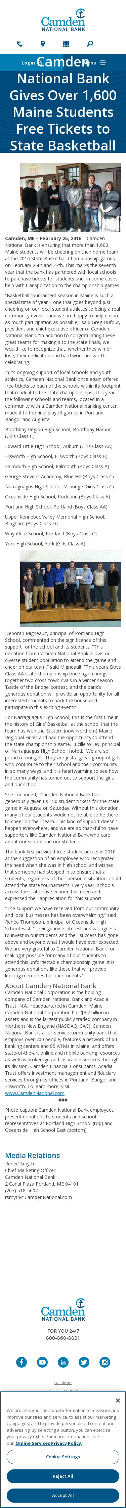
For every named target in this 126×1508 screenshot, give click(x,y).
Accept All (63, 1495)
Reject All (63, 1476)
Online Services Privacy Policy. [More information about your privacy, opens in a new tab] (48, 1443)
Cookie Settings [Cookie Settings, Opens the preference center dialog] (63, 1457)
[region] (63, 1449)
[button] (90, 44)
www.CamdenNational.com (35, 1093)
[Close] (118, 1400)
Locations (63, 1382)
